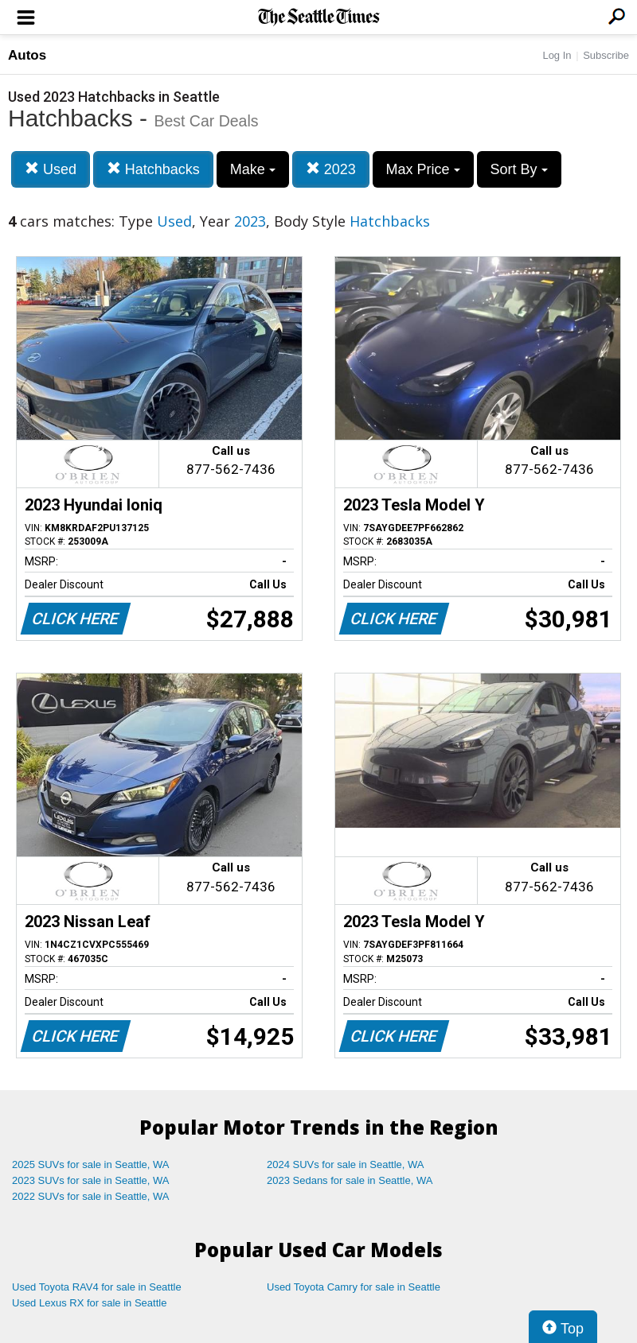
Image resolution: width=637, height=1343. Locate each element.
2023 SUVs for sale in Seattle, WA (91, 1180)
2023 (331, 169)
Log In (556, 55)
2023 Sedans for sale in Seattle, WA (349, 1180)
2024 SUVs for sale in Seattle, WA (345, 1164)
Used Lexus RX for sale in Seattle (89, 1303)
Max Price (423, 169)
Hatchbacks (153, 169)
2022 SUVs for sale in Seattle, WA (91, 1196)
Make (253, 169)
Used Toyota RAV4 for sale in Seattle (97, 1287)
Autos (27, 55)
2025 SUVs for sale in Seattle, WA (91, 1164)
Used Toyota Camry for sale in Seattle (353, 1287)
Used (50, 169)
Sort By (519, 169)
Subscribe (606, 55)
